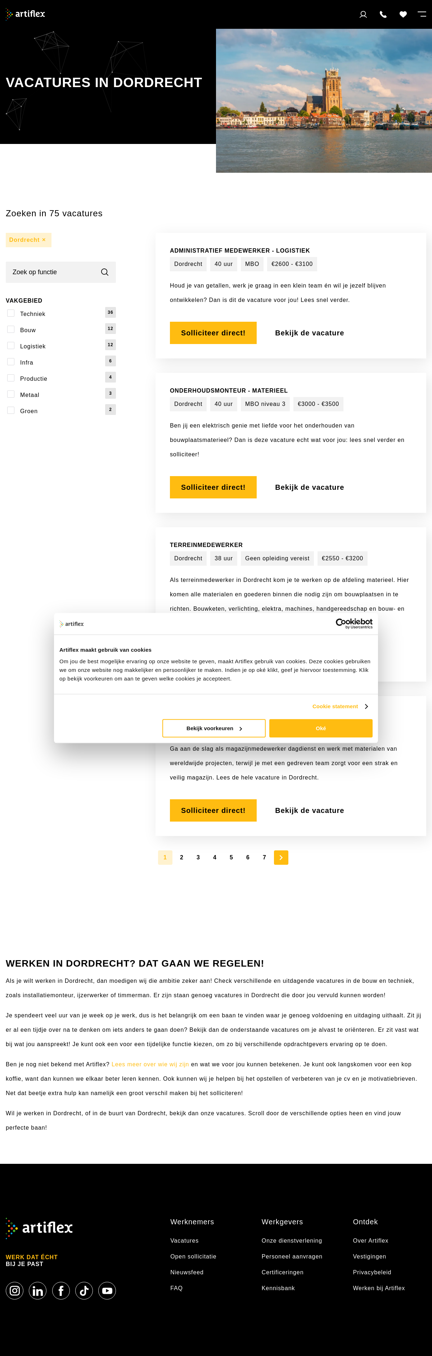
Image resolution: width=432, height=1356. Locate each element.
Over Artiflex (371, 1241)
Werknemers (192, 1222)
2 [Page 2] (182, 857)
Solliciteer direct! (213, 333)
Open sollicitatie (193, 1256)
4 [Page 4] (215, 857)
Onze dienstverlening (292, 1241)
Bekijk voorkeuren (214, 728)
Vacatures (185, 1241)
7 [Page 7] (264, 857)
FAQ (176, 1288)
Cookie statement (335, 706)
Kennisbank (278, 1288)
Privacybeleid (372, 1272)
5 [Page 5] (231, 857)
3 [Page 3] (198, 857)
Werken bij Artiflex (379, 1288)
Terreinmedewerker (206, 545)
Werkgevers (282, 1222)
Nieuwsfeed (187, 1272)
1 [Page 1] (165, 857)
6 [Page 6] (248, 857)
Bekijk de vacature (309, 333)
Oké (321, 728)
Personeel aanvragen (292, 1256)
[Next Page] (281, 857)
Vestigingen (369, 1256)
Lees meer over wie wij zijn (150, 1064)
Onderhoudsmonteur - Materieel (229, 391)
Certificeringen (283, 1272)
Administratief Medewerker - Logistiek (240, 251)
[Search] (61, 272)
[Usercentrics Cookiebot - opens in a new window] (341, 623)
